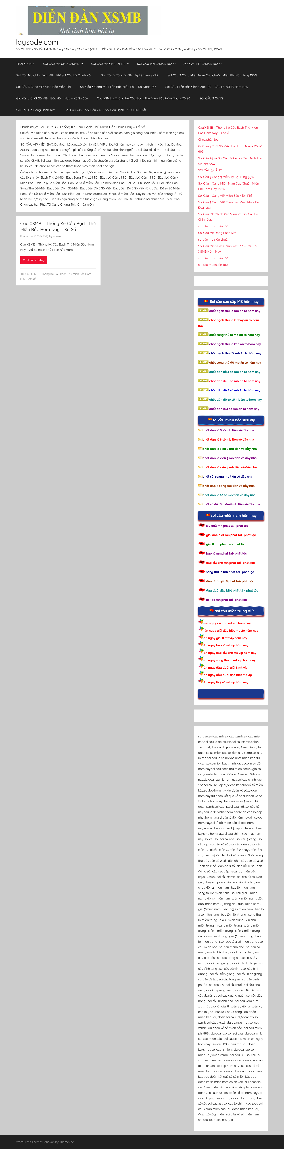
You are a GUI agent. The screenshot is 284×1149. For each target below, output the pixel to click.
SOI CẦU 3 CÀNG (211, 98)
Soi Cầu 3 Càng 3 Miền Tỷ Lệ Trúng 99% (129, 75)
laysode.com (37, 41)
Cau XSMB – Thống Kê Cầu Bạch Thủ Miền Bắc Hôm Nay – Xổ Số (143, 98)
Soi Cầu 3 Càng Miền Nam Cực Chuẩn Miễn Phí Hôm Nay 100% (212, 75)
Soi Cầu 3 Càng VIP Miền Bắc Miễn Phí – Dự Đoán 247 (118, 87)
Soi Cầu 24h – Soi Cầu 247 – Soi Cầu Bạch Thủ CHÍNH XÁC (106, 110)
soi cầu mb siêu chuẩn (213, 239)
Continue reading (34, 260)
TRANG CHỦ (25, 64)
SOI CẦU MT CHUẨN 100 (202, 64)
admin (57, 236)
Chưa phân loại (208, 139)
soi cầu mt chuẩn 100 (213, 265)
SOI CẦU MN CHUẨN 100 (156, 64)
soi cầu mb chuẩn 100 (213, 226)
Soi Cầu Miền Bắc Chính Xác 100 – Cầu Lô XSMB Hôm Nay (206, 87)
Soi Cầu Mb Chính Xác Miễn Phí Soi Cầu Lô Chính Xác (54, 75)
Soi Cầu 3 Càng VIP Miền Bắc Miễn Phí (43, 87)
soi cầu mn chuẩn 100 (213, 258)
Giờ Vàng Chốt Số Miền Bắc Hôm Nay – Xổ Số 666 (52, 98)
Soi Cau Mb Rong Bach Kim (36, 110)
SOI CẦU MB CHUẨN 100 (110, 64)
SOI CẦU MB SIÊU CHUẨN (63, 64)
